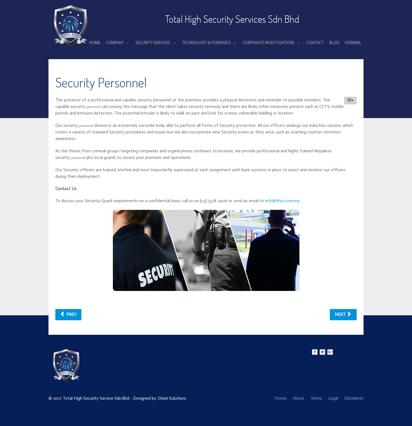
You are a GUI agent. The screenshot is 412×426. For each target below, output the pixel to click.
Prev (68, 314)
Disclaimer (352, 398)
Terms (314, 398)
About (296, 398)
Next (343, 314)
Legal (331, 398)
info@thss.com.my (282, 200)
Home (281, 398)
